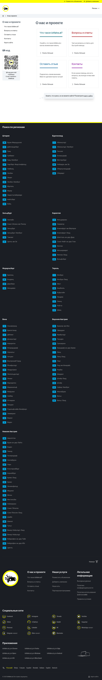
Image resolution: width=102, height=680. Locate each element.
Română (35, 668)
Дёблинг (8, 335)
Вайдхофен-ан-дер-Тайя (14, 539)
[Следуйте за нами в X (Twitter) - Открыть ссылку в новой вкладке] (38, 622)
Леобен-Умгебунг (11, 182)
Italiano (42, 668)
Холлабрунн (9, 460)
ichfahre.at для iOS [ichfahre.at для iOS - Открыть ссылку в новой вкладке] (8, 658)
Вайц (7, 204)
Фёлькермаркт (60, 250)
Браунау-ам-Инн (60, 326)
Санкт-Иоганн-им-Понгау (14, 224)
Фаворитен (9, 343)
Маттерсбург (59, 160)
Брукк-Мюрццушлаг (12, 142)
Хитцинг (8, 357)
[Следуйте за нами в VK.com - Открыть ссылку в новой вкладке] (63, 627)
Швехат (8, 521)
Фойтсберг (9, 199)
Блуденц (8, 279)
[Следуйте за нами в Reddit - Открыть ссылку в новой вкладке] (63, 622)
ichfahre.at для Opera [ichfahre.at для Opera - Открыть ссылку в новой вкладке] (9, 653)
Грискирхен (59, 343)
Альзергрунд (10, 326)
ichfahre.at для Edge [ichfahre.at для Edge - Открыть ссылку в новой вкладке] (53, 648)
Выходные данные (84, 581)
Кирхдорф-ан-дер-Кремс (64, 348)
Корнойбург (9, 473)
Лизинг (7, 378)
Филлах (57, 246)
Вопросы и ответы (10, 31)
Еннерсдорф (59, 156)
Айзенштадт (59, 142)
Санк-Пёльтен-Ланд (12, 513)
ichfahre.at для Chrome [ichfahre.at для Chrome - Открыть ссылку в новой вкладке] (9, 648)
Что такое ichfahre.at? (11, 27)
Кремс (7, 482)
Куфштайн (58, 293)
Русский (9, 668)
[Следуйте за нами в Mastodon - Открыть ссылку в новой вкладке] (63, 633)
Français (22, 668)
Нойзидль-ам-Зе (60, 164)
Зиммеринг (9, 414)
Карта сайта (8, 43)
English (48, 668)
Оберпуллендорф (61, 169)
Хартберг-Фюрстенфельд (14, 164)
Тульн (7, 526)
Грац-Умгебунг (10, 160)
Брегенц (8, 275)
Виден (7, 422)
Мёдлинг (8, 491)
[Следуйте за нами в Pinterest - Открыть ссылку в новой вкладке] (13, 627)
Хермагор (58, 224)
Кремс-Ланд (9, 478)
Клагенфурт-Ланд (61, 233)
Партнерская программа (61, 591)
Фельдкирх (9, 288)
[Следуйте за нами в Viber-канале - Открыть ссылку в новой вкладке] (38, 633)
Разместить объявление (61, 577)
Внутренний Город (12, 361)
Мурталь (8, 186)
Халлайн (8, 220)
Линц (56, 352)
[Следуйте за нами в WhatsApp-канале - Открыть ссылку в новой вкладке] (88, 627)
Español (28, 668)
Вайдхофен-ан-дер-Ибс (14, 543)
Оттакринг (9, 400)
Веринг (8, 418)
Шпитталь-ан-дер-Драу (63, 237)
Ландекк (57, 297)
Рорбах (57, 370)
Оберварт (58, 173)
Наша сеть (56, 586)
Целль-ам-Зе (10, 242)
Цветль (8, 548)
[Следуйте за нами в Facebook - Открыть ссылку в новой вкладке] (13, 616)
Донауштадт (9, 339)
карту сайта (88, 96)
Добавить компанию (59, 582)
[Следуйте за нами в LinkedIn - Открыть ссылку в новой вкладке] (38, 627)
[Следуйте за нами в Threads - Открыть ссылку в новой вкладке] (63, 616)
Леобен (8, 173)
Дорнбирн (9, 284)
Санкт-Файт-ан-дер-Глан (64, 242)
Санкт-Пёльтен (11, 508)
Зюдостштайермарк (12, 195)
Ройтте (57, 306)
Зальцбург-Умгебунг (12, 233)
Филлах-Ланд (59, 255)
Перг (56, 361)
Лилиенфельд (10, 486)
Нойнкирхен (9, 504)
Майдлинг (9, 392)
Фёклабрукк (59, 392)
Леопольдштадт (11, 374)
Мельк (7, 495)
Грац (7, 151)
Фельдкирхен (59, 220)
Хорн (7, 464)
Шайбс (7, 517)
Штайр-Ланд (59, 378)
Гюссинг (57, 151)
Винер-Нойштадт (11, 535)
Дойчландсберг (11, 147)
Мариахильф (10, 387)
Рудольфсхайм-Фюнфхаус (15, 409)
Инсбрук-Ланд (60, 279)
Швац (56, 310)
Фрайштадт (59, 335)
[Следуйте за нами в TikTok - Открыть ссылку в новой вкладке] (13, 622)
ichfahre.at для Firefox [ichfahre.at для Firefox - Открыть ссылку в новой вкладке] (32, 648)
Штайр (57, 383)
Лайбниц (8, 169)
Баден (7, 447)
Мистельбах (9, 500)
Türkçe (16, 668)
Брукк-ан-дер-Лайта (12, 443)
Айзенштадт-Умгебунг (62, 147)
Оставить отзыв (10, 35)
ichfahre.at (10, 676)
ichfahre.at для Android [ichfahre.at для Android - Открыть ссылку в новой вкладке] (54, 653)
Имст (56, 284)
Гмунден (57, 339)
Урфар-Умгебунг (60, 387)
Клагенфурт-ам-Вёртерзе (64, 228)
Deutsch (54, 668)
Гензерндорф (10, 456)
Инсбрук (57, 275)
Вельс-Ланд (59, 400)
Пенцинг (8, 405)
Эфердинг (58, 330)
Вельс (57, 396)
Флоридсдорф (10, 348)
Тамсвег (8, 237)
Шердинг (58, 374)
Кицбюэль (58, 288)
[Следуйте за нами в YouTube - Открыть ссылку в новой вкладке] (88, 616)
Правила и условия (84, 599)
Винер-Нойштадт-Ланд (13, 530)
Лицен (7, 177)
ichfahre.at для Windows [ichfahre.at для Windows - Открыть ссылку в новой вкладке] (32, 653)
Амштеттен (9, 438)
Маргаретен (9, 383)
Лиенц (57, 301)
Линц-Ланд (58, 357)
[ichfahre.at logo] (5, 8)
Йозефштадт (10, 365)
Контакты (7, 39)
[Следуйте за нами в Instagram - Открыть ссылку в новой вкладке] (38, 616)
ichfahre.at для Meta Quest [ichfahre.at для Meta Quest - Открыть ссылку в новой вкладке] (33, 658)
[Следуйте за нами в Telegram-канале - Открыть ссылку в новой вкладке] (13, 633)
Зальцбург (9, 228)
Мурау (7, 191)
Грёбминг (8, 156)
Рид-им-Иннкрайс (61, 365)
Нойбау (8, 396)
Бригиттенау (10, 330)
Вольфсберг (59, 259)
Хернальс (9, 352)
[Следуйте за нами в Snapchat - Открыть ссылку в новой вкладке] (88, 622)
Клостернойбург (11, 469)
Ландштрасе (10, 370)
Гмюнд (7, 451)
